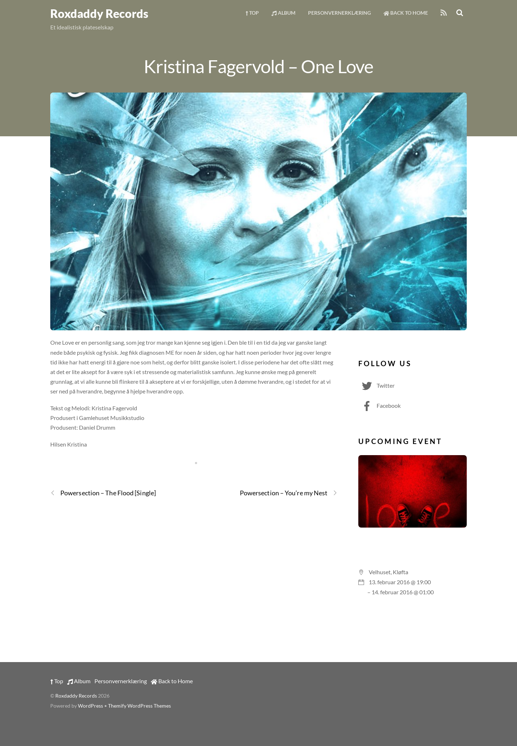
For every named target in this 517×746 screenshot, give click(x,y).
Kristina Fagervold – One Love (258, 66)
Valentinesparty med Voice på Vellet (412, 546)
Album (283, 13)
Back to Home (405, 13)
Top (252, 13)
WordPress (90, 706)
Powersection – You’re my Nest (289, 493)
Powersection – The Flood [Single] (103, 493)
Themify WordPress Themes (139, 706)
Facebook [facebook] (379, 405)
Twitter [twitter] (376, 385)
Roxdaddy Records (76, 696)
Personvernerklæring (339, 13)
